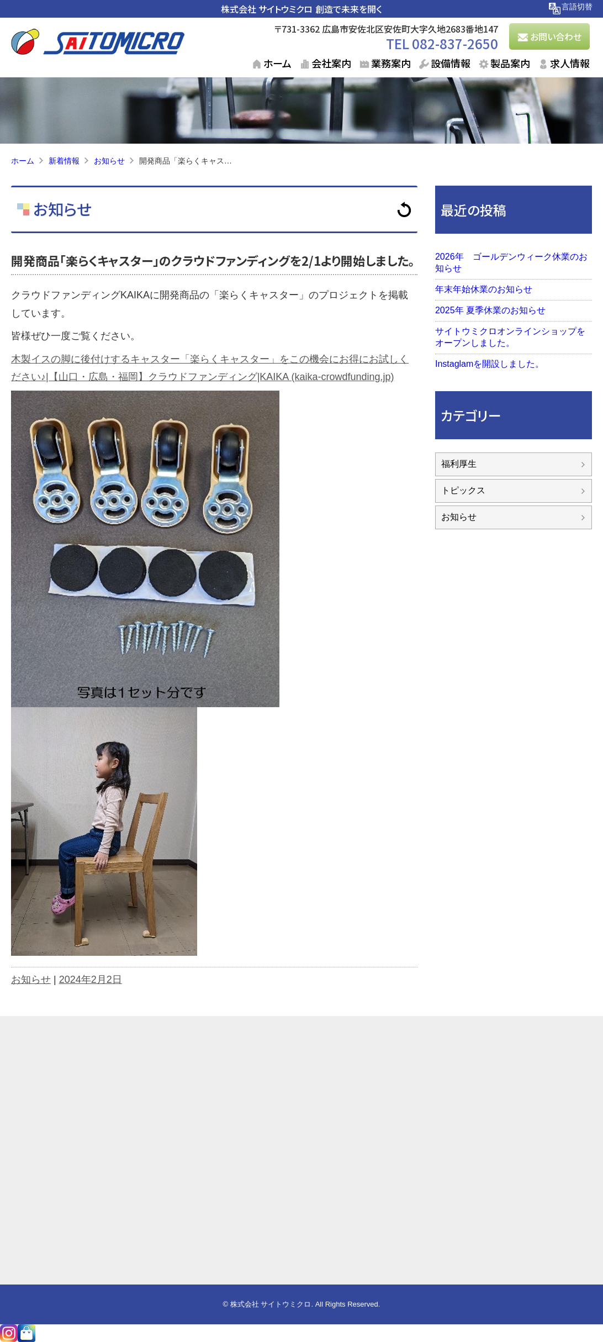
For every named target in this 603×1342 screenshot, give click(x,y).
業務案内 (391, 63)
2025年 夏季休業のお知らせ (490, 310)
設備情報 (450, 63)
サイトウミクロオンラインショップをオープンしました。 (510, 337)
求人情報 (570, 63)
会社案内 (331, 63)
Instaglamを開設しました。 (489, 364)
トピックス (463, 490)
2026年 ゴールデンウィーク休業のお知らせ (511, 262)
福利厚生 (459, 464)
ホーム (277, 63)
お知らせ (61, 209)
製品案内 (510, 63)
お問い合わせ (555, 36)
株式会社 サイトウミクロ (267, 8)
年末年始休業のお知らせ (483, 289)
